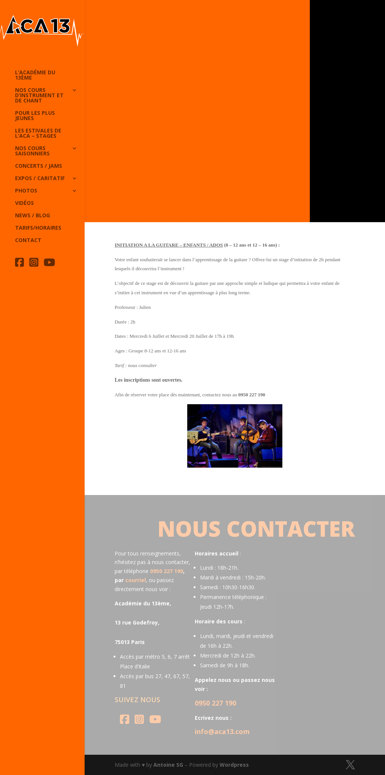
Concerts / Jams (38, 166)
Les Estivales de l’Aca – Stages (38, 133)
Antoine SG (168, 764)
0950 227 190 (166, 571)
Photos (26, 191)
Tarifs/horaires (38, 228)
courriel (135, 580)
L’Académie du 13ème (35, 75)
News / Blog (32, 216)
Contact (28, 241)
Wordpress (234, 764)
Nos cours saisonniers (32, 151)
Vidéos (24, 203)
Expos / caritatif (40, 179)
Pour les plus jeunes (35, 116)
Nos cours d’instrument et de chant (39, 95)
